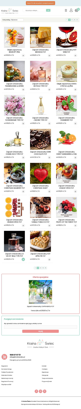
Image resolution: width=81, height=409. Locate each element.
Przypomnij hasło (47, 381)
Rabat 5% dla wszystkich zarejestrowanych (40, 3)
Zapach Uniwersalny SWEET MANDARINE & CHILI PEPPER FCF (66, 153)
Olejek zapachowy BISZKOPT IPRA (14, 51)
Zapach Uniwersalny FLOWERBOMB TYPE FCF (14, 119)
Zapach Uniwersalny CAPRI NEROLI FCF (40, 306)
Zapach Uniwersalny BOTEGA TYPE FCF (40, 85)
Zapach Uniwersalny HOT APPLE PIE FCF (40, 255)
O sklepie (44, 369)
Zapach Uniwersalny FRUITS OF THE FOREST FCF (66, 221)
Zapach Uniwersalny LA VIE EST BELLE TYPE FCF (14, 255)
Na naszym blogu (6, 369)
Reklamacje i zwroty (7, 378)
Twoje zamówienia (47, 378)
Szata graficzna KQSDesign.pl (51, 404)
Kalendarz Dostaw (6, 375)
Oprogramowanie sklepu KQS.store (31, 404)
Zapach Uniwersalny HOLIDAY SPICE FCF (66, 187)
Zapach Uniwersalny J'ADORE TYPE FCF (40, 119)
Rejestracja (45, 372)
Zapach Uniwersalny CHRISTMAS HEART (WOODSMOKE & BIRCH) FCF (40, 187)
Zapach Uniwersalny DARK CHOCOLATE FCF (40, 153)
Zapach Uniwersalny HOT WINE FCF (67, 51)
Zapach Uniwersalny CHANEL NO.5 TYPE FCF (14, 153)
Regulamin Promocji (7, 381)
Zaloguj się (45, 375)
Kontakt (44, 366)
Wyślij (40, 331)
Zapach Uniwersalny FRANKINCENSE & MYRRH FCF (14, 85)
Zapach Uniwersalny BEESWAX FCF (40, 51)
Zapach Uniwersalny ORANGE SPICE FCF (14, 221)
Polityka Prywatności (7, 372)
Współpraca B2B (6, 384)
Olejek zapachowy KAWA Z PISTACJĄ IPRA (66, 85)
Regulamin (4, 366)
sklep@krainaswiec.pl (17, 357)
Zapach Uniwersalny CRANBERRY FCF (66, 119)
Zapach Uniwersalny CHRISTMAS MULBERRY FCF (14, 187)
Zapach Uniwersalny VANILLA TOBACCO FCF (40, 221)
